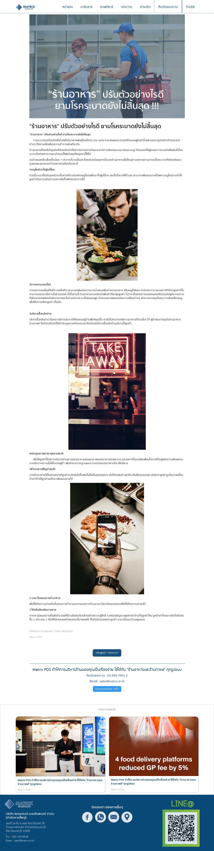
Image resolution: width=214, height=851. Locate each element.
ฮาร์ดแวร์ (86, 7)
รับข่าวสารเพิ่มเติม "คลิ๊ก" (107, 689)
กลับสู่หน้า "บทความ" (107, 653)
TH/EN (190, 7)
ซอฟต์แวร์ (106, 7)
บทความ (126, 7)
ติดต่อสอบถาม (168, 7)
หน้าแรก (67, 7)
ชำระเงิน (145, 7)
